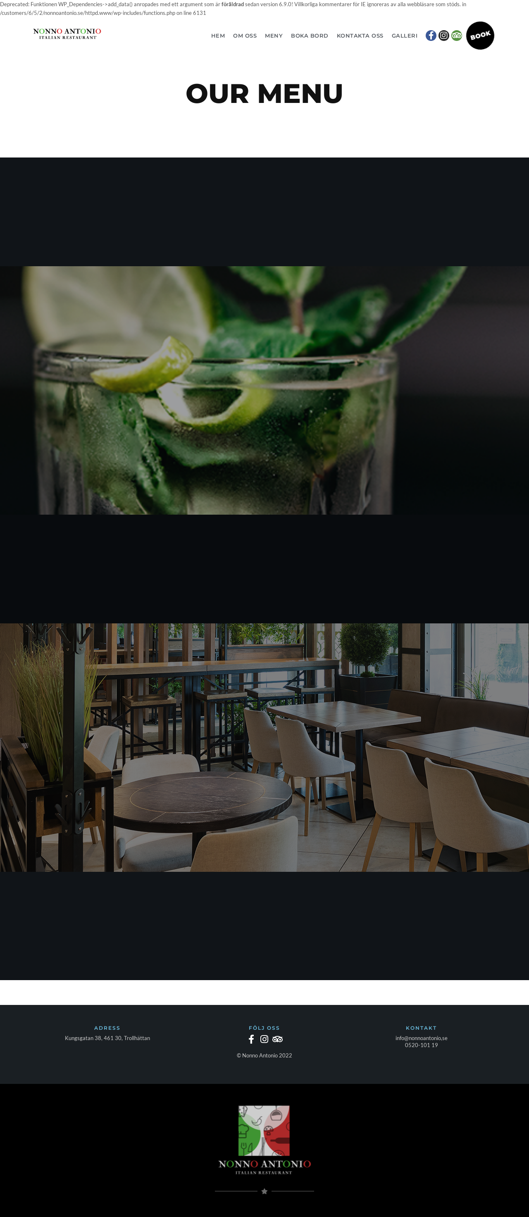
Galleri (405, 35)
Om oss (245, 35)
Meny (274, 35)
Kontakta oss (360, 35)
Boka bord (310, 35)
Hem (218, 35)
